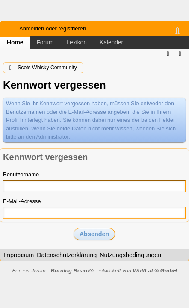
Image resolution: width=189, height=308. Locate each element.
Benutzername (21, 174)
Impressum (18, 255)
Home (15, 42)
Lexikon (76, 42)
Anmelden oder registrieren (52, 28)
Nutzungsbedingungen (130, 255)
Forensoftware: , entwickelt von (94, 270)
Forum (44, 42)
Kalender (111, 42)
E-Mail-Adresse (22, 201)
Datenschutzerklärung (67, 255)
